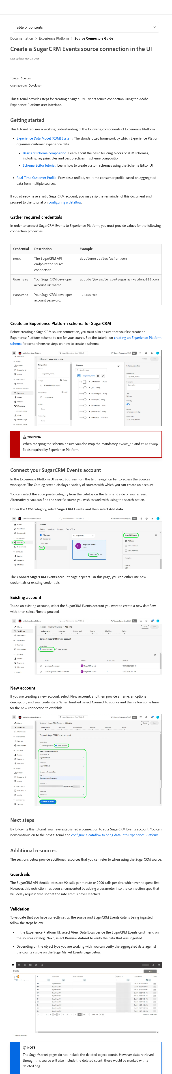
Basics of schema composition (48, 167)
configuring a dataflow (99, 221)
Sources (28, 86)
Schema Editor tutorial (41, 179)
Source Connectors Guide (104, 38)
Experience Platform (59, 38)
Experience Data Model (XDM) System (48, 152)
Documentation (23, 38)
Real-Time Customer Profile (39, 196)
